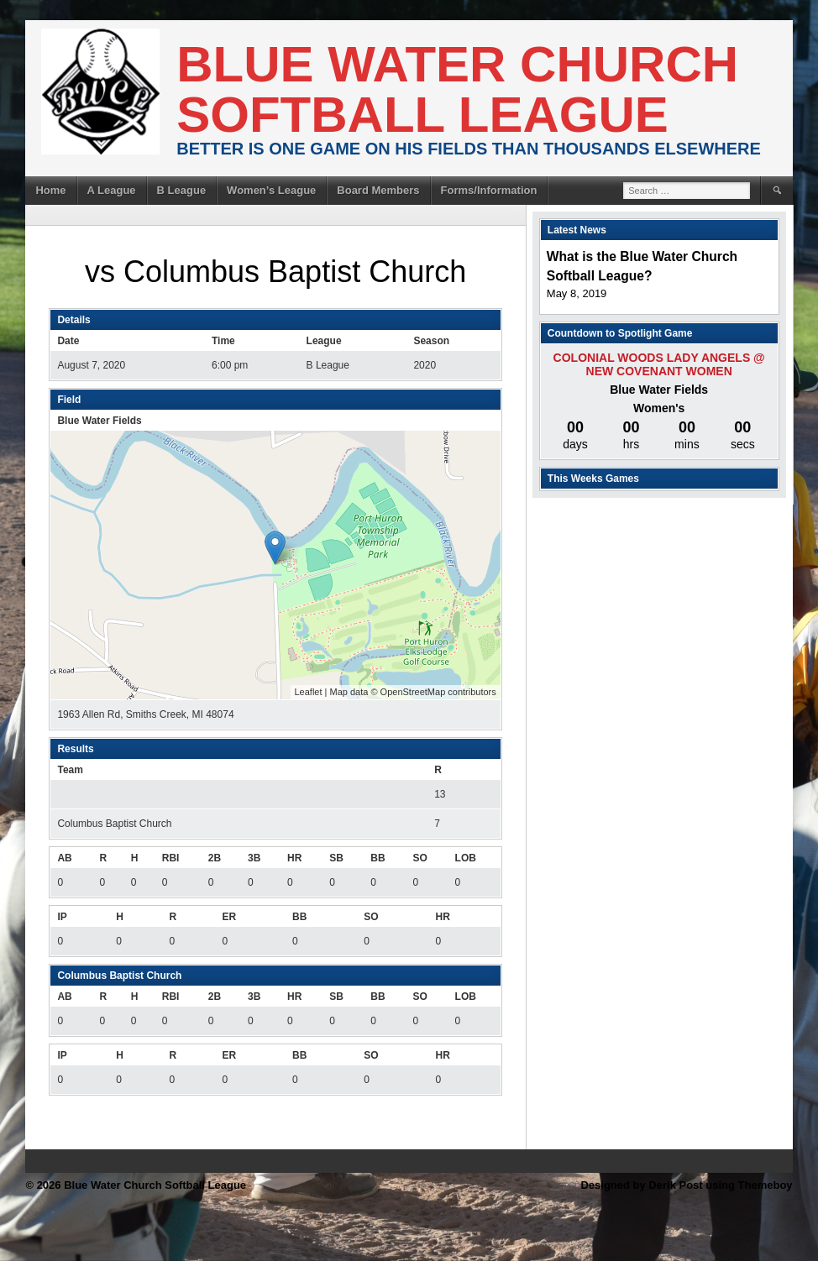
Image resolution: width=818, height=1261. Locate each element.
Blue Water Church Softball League (457, 89)
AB (64, 858)
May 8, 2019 (577, 293)
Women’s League (271, 190)
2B (214, 858)
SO (419, 858)
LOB (465, 858)
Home (50, 190)
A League (111, 190)
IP (61, 917)
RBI (171, 858)
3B (254, 858)
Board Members (378, 190)
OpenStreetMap (413, 692)
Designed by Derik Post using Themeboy (686, 1185)
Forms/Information (489, 190)
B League (182, 190)
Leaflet (308, 692)
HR (294, 858)
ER (229, 917)
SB (336, 858)
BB (377, 858)
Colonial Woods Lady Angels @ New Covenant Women (659, 364)
